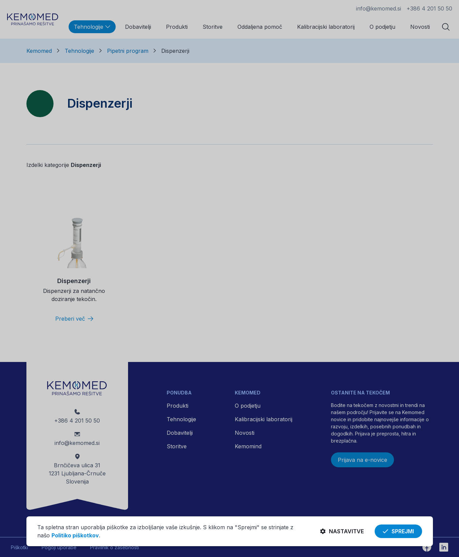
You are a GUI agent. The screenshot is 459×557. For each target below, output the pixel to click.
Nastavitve (342, 531)
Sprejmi (398, 531)
